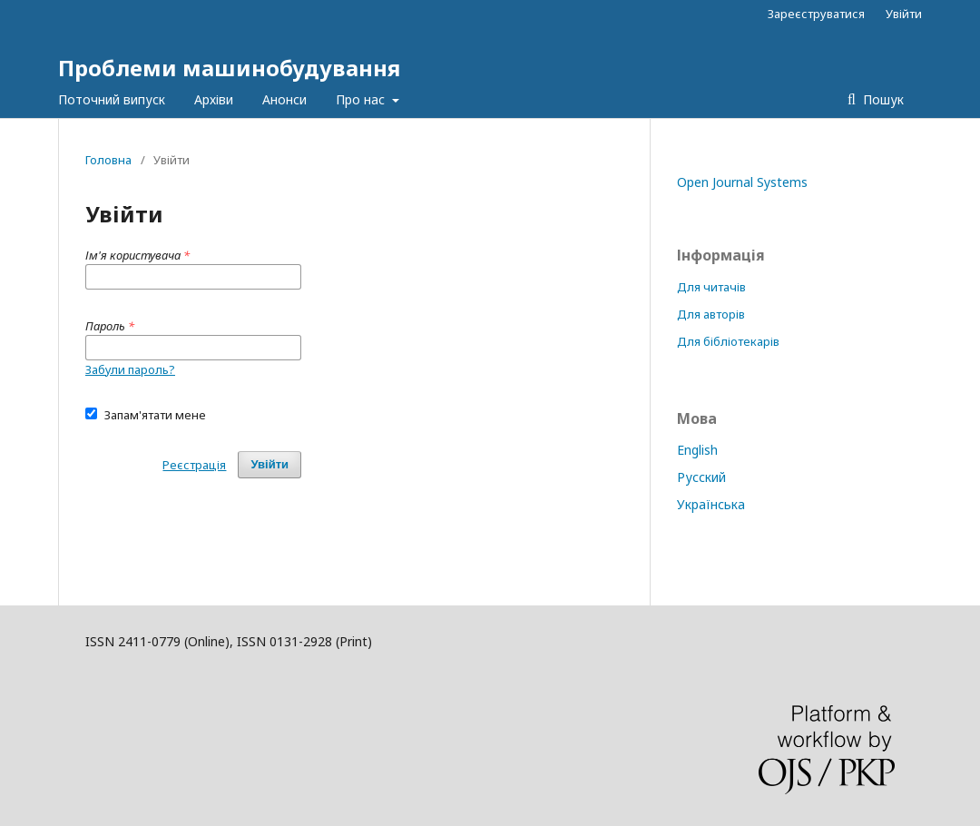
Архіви (213, 99)
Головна (108, 160)
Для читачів (711, 287)
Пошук (881, 99)
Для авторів (711, 314)
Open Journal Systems (742, 182)
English (697, 449)
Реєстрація (194, 465)
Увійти (904, 13)
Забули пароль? (130, 369)
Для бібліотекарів (728, 341)
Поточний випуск (111, 99)
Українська (711, 504)
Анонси (284, 99)
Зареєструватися (816, 13)
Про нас (362, 99)
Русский (701, 477)
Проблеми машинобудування (229, 68)
